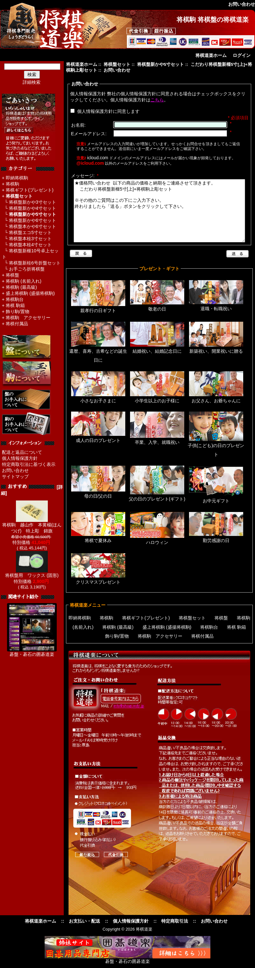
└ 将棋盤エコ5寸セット (27, 232)
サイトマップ (15, 476)
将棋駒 (12, 183)
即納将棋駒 (17, 177)
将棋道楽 (144, 929)
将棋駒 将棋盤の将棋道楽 (213, 19)
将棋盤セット (117, 64)
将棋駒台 (15, 299)
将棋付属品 (17, 323)
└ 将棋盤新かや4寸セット (29, 208)
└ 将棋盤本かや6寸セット (29, 226)
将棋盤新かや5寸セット (160, 64)
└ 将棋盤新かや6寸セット (29, 220)
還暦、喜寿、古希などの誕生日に (98, 352)
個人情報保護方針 (20, 458)
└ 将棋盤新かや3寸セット (29, 202)
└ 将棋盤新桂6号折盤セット (31, 262)
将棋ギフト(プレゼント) (30, 190)
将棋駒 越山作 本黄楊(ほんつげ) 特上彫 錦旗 (32, 525)
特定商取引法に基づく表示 (28, 464)
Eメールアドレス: (89, 133)
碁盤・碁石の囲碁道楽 (32, 654)
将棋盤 (12, 275)
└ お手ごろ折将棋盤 (23, 269)
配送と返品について (22, 452)
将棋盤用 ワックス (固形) (32, 573)
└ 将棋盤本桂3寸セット (27, 238)
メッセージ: (85, 175)
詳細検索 (31, 82)
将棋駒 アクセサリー (28, 317)
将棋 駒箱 (15, 305)
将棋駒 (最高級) (21, 287)
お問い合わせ (15, 470)
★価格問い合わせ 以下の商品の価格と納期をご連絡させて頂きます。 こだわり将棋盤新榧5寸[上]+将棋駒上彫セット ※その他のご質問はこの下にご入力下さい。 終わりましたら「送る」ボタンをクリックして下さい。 (159, 210)
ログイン (242, 55)
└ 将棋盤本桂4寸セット (27, 244)
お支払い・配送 (84, 921)
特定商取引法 (174, 921)
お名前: (78, 125)
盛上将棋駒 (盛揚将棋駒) (30, 293)
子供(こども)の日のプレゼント (216, 447)
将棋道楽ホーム (211, 55)
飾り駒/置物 (17, 311)
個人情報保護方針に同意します (108, 111)
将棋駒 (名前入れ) (23, 281)
